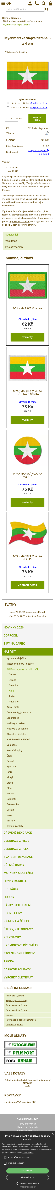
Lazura (9, 1015)
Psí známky (12, 937)
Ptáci (9, 788)
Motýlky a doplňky (19, 873)
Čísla (9, 755)
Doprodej (11, 635)
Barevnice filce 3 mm (16, 1010)
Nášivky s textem (16, 723)
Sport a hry (13, 913)
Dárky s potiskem (17, 905)
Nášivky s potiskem (17, 728)
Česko (12, 674)
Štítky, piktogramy (18, 929)
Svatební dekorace (18, 857)
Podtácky (11, 889)
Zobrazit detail (27, 585)
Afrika (12, 696)
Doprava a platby (14, 1024)
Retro (9, 771)
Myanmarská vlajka (27, 308)
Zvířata (10, 793)
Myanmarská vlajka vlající (27, 558)
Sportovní (12, 766)
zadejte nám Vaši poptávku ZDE (20, 1102)
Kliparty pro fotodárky (16, 1000)
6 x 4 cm (15, 103)
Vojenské (12, 744)
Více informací (27, 1153)
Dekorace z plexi (16, 849)
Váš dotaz (11, 240)
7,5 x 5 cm (16, 107)
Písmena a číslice (17, 921)
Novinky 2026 (14, 627)
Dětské (10, 761)
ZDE (27, 1085)
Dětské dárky (14, 865)
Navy (9, 815)
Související (11, 234)
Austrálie (13, 701)
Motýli (10, 777)
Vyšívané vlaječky (16, 658)
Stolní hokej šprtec (19, 953)
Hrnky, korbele (15, 881)
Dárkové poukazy (17, 969)
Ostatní (11, 809)
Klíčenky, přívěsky (16, 734)
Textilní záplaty (15, 826)
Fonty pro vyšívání (15, 995)
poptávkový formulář (19, 221)
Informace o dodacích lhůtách (21, 1020)
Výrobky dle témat (18, 977)
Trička (9, 961)
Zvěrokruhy (13, 804)
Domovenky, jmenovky (19, 712)
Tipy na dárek (14, 643)
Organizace (13, 717)
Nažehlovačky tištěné (18, 739)
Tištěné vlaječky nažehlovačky (23, 669)
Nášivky (10, 651)
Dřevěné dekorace (18, 832)
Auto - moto (13, 707)
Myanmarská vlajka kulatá (27, 475)
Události (11, 798)
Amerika (13, 685)
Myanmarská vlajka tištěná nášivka (27, 392)
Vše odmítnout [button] (27, 1177)
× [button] (52, 1134)
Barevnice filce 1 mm (16, 1005)
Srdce (10, 782)
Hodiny (9, 897)
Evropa (12, 679)
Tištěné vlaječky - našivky (20, 663)
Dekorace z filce (16, 841)
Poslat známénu (14, 247)
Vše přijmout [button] (28, 1171)
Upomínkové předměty (21, 945)
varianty (27, 337)
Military (11, 820)
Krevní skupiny (14, 750)
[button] (27, 1183)
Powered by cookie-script (27, 1187)
